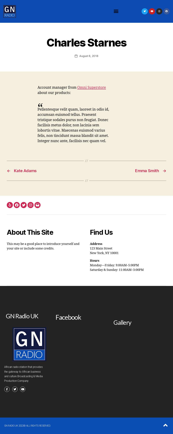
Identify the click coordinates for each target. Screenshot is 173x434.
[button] (116, 11)
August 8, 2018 (88, 56)
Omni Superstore (91, 87)
